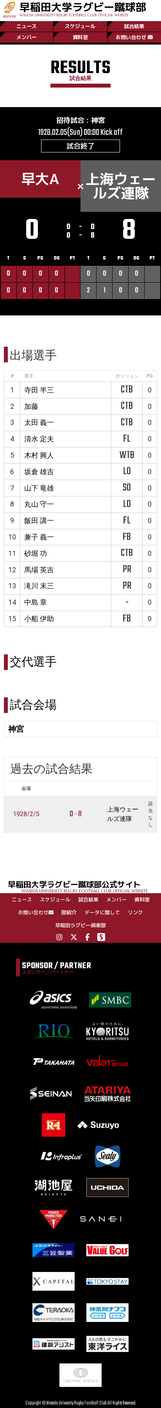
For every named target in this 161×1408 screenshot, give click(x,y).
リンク (135, 912)
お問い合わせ (134, 37)
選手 (29, 376)
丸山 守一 (39, 504)
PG (150, 376)
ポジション (127, 376)
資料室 (80, 37)
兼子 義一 (39, 537)
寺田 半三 (39, 390)
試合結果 (134, 26)
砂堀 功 (35, 553)
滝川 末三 (39, 586)
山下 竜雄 (39, 488)
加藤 (31, 406)
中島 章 (35, 602)
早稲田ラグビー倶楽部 (80, 925)
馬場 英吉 (39, 570)
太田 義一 (39, 422)
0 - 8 (76, 814)
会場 (26, 788)
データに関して (102, 912)
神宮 (98, 120)
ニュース (26, 26)
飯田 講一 (39, 520)
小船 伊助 (39, 618)
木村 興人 (39, 455)
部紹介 (69, 912)
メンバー (26, 37)
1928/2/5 (26, 814)
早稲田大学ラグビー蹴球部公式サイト (84, 886)
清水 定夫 (39, 439)
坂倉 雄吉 (39, 472)
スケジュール (80, 26)
